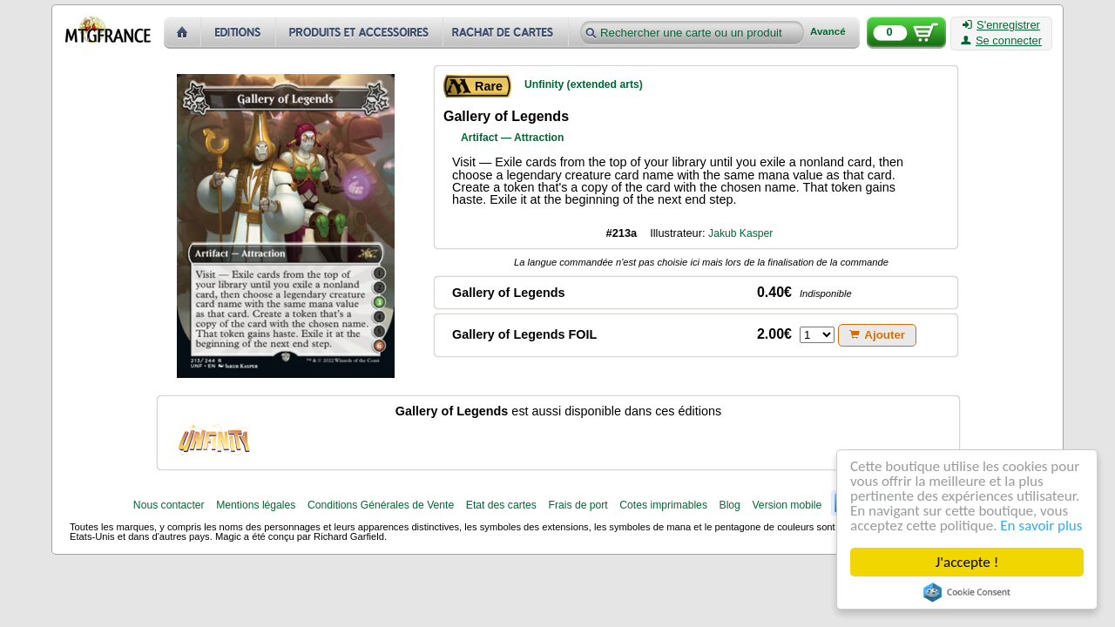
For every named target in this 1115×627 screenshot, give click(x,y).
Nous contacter (169, 505)
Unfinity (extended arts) (583, 84)
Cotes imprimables (663, 505)
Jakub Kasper (740, 233)
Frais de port (577, 505)
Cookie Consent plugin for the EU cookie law (966, 592)
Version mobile (786, 505)
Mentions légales (255, 505)
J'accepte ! (967, 562)
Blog (730, 505)
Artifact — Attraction (512, 137)
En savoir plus (1041, 525)
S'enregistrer (1001, 25)
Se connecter (1001, 41)
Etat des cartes (501, 505)
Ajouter (877, 334)
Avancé (828, 32)
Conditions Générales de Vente (380, 505)
